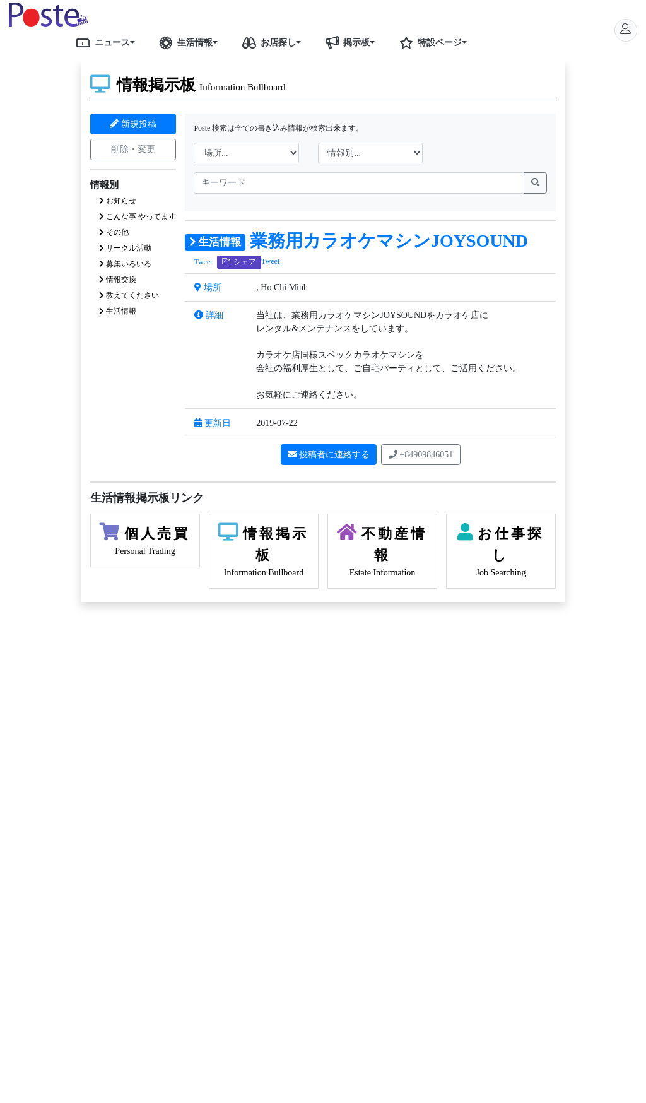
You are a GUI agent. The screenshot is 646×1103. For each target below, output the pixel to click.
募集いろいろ (125, 263)
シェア (239, 261)
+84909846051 (421, 454)
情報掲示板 (187, 84)
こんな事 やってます (137, 216)
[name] (359, 183)
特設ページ (428, 42)
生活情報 (184, 42)
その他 (114, 232)
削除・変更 (133, 149)
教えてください (129, 295)
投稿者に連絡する (329, 454)
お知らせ (117, 200)
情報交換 (117, 279)
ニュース (101, 42)
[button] (137, 42)
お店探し (267, 42)
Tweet (203, 261)
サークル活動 (125, 248)
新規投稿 (133, 124)
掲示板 (345, 42)
